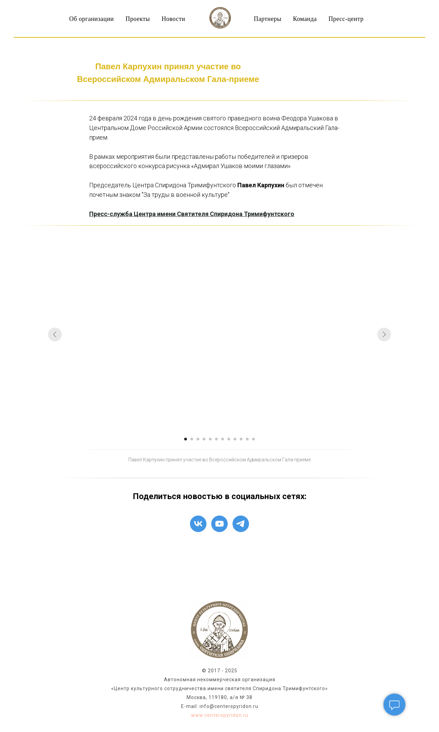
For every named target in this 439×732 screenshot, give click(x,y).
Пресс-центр (346, 18)
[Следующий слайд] (384, 334)
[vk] (198, 524)
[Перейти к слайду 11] (247, 439)
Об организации (91, 18)
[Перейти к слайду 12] (253, 439)
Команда (305, 18)
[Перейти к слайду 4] (204, 439)
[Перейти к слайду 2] (191, 439)
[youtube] (219, 524)
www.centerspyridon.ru (219, 715)
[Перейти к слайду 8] (228, 439)
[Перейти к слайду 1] (185, 439)
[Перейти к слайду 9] (235, 439)
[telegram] (241, 524)
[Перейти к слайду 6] (216, 439)
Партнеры (267, 18)
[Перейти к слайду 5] (210, 439)
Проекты (138, 18)
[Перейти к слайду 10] (241, 439)
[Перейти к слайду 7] (222, 439)
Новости (173, 18)
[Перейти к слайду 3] (198, 439)
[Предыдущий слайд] (55, 334)
